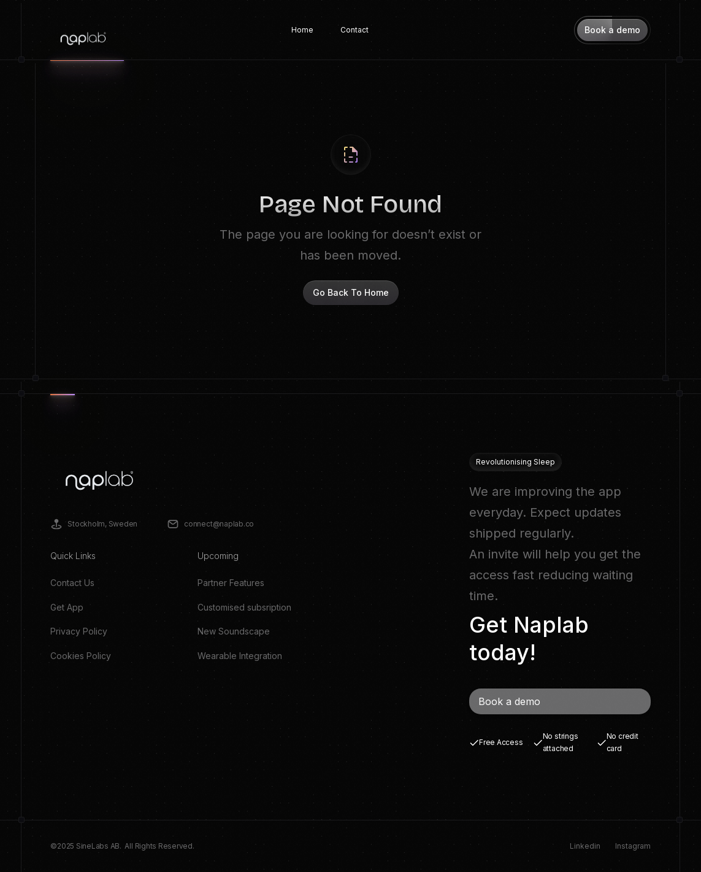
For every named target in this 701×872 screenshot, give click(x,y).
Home (302, 29)
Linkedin (585, 846)
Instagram (633, 846)
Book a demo (509, 701)
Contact (354, 29)
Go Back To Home (351, 292)
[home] (83, 30)
